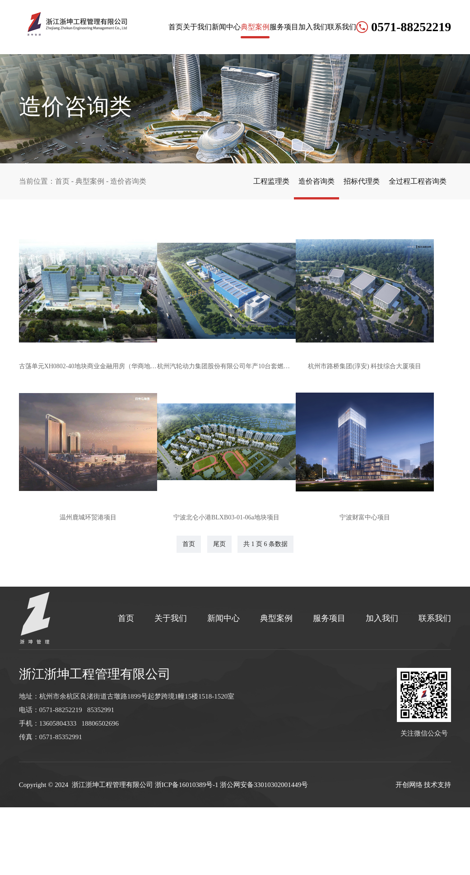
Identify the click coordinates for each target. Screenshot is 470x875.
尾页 (219, 611)
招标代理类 (348, 181)
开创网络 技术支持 (423, 852)
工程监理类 (240, 181)
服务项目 (250, 81)
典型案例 (209, 81)
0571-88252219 (409, 81)
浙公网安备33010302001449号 (264, 852)
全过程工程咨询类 (413, 181)
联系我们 (330, 81)
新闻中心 (169, 81)
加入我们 (290, 81)
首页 (96, 81)
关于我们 (129, 81)
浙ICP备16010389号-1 (187, 852)
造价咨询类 (294, 181)
